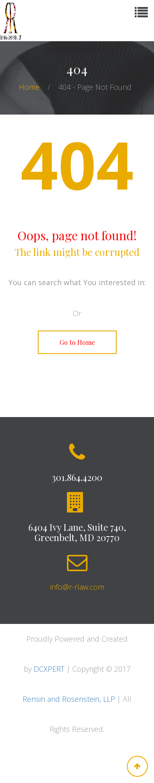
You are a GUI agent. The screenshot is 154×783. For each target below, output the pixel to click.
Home (30, 87)
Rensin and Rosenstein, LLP (69, 699)
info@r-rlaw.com (77, 587)
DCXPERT (49, 669)
